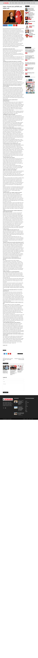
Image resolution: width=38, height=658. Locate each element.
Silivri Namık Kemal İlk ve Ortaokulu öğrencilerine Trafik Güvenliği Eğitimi (8, 359)
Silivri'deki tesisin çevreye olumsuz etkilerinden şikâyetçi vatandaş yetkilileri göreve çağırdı (20, 408)
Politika (26, 411)
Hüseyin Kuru (30, 36)
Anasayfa (11, 0)
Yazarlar (14, 0)
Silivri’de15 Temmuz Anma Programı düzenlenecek (20, 371)
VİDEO (26, 403)
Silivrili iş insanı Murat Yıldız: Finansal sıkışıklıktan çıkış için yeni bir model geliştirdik (30, 50)
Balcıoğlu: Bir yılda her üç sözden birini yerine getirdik (19, 359)
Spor (26, 407)
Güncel (26, 401)
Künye (16, 0)
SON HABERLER (5, 363)
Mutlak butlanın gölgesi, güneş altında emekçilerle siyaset (29, 32)
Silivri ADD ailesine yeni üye (29, 72)
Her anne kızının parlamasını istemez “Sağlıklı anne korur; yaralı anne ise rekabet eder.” (30, 14)
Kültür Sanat (27, 402)
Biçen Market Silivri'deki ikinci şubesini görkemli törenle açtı (21, 414)
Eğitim (26, 410)
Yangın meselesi (31, 25)
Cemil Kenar (29, 19)
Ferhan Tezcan (30, 23)
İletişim (18, 0)
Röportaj (26, 406)
